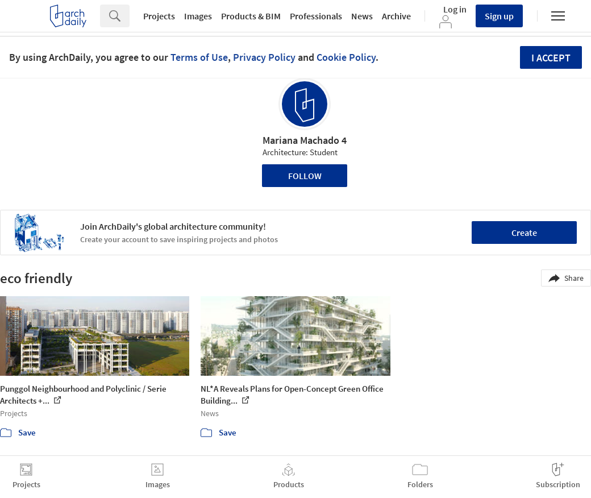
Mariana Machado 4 (305, 140)
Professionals (316, 15)
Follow (305, 175)
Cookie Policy (346, 57)
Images (198, 15)
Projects (159, 15)
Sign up (499, 16)
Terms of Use (199, 57)
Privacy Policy (264, 57)
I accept (551, 57)
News (362, 15)
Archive (396, 15)
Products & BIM (251, 15)
